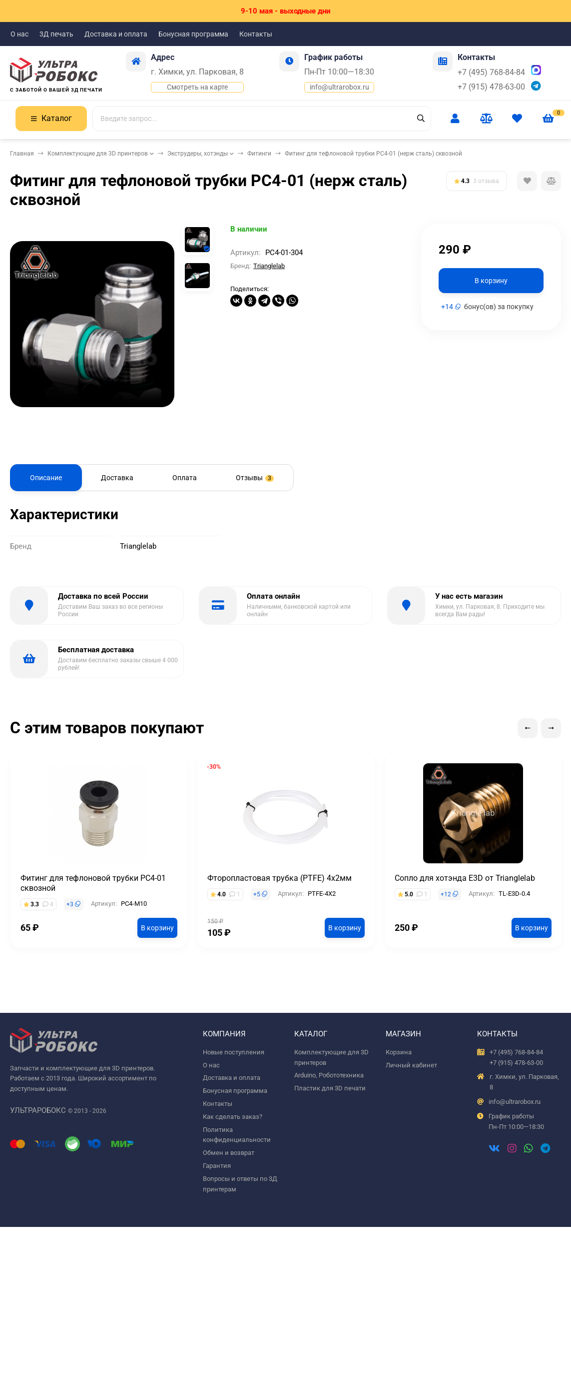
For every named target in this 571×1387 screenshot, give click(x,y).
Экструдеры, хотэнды (197, 153)
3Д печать (56, 34)
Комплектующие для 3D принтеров (97, 153)
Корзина (399, 1052)
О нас (19, 34)
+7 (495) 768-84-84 (491, 72)
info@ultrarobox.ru (339, 87)
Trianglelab (269, 266)
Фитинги (259, 153)
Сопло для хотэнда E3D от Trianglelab (465, 878)
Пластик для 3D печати (330, 1088)
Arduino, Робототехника (329, 1075)
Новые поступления (233, 1052)
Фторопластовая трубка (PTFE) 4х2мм (279, 878)
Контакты (255, 34)
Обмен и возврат (228, 1152)
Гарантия (217, 1165)
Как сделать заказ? (232, 1116)
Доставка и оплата (115, 34)
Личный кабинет (411, 1065)
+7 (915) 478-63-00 (491, 87)
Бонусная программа (193, 34)
